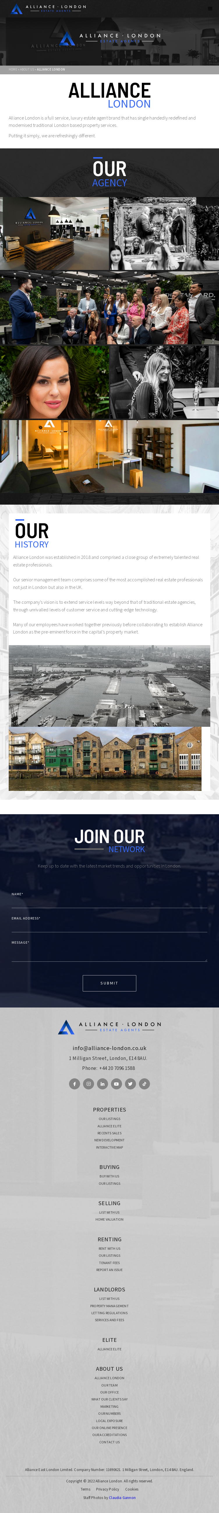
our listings (109, 1119)
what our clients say (109, 1400)
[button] (210, 8)
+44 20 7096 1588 (117, 1068)
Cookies (131, 1489)
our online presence (109, 1428)
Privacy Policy (107, 1489)
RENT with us (109, 1249)
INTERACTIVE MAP (109, 1148)
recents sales (109, 1133)
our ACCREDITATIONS (109, 1435)
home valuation (110, 1220)
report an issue (109, 1270)
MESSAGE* (20, 942)
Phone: (89, 1068)
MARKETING (109, 1407)
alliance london (110, 1378)
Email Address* (26, 918)
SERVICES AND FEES (109, 1320)
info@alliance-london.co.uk (110, 1048)
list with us (109, 1213)
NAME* (17, 894)
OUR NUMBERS (109, 1414)
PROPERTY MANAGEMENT (109, 1306)
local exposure (109, 1421)
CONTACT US (109, 1442)
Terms (85, 1489)
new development (109, 1140)
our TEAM (109, 1386)
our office (109, 1393)
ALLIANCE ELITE (110, 1126)
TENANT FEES (109, 1263)
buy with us (109, 1177)
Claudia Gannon (122, 1498)
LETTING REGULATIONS (109, 1313)
